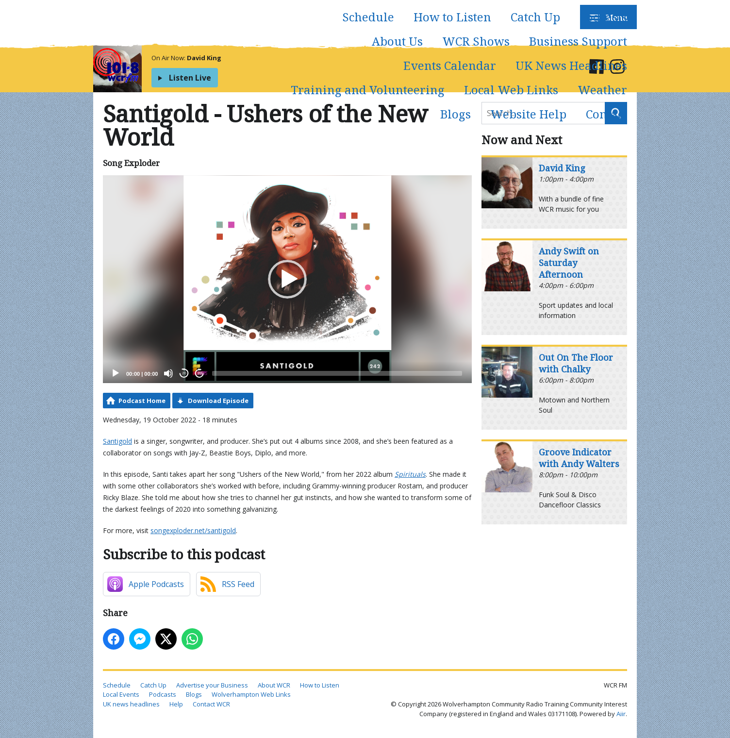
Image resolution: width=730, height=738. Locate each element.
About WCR (274, 685)
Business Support (578, 41)
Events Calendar (449, 65)
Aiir (621, 713)
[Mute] (168, 373)
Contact (606, 114)
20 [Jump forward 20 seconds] (200, 373)
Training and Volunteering (368, 90)
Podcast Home (142, 400)
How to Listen (452, 17)
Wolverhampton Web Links (251, 694)
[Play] (115, 373)
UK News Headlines (571, 65)
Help (176, 704)
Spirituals (410, 474)
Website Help (528, 114)
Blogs (455, 114)
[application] (287, 279)
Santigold (117, 441)
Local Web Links (511, 90)
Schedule (368, 17)
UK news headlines (131, 704)
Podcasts (603, 17)
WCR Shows (476, 41)
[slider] (337, 373)
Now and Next (521, 140)
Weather (602, 90)
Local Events (121, 694)
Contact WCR (211, 704)
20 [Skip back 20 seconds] (184, 373)
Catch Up (535, 17)
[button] (287, 279)
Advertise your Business (212, 685)
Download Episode (218, 400)
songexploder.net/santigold (193, 530)
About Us (397, 41)
